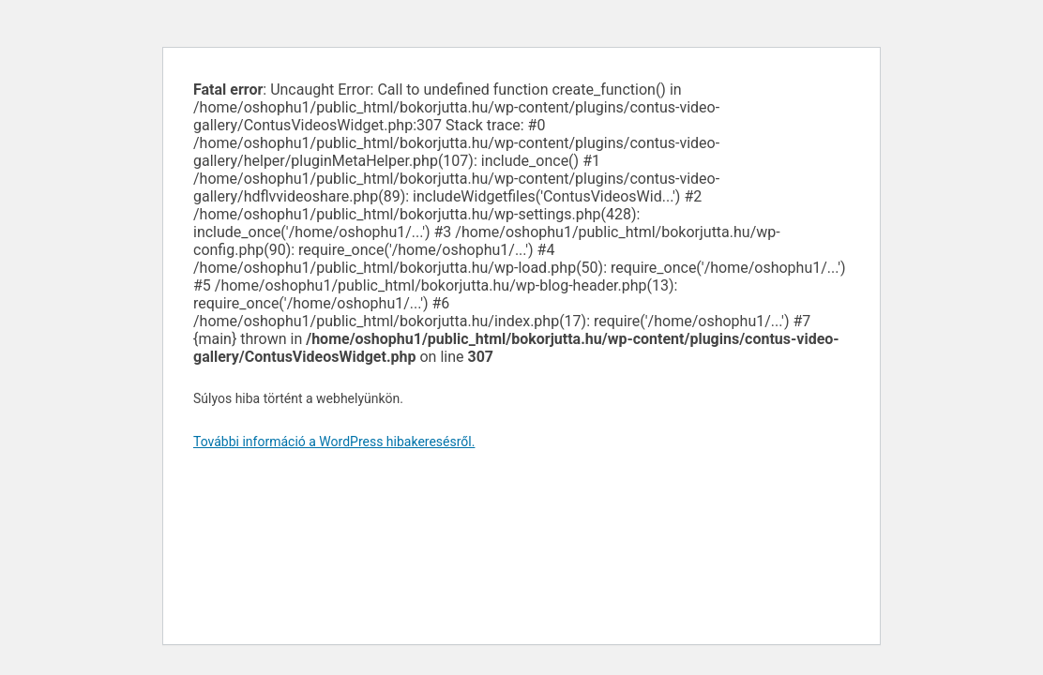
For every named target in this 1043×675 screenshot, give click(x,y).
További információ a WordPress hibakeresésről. (334, 441)
